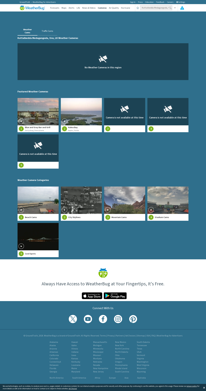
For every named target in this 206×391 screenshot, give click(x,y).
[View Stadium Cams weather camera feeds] (167, 204)
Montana (97, 358)
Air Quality (114, 7)
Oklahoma (120, 358)
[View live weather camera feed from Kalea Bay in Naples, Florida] (81, 115)
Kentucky (75, 361)
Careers (170, 2)
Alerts (71, 7)
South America (79, 377)
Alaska (53, 345)
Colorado (54, 358)
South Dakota (143, 342)
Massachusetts (100, 342)
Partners (120, 335)
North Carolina (122, 348)
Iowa (73, 355)
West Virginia (143, 365)
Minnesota (98, 348)
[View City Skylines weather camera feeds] (81, 204)
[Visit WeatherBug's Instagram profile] (118, 319)
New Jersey (98, 371)
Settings (180, 2)
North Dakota (121, 352)
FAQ (153, 335)
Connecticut (55, 361)
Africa (97, 377)
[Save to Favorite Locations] (137, 7)
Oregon (118, 361)
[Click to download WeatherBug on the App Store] (92, 295)
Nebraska (97, 361)
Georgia (53, 371)
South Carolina (122, 371)
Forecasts (54, 7)
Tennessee (142, 345)
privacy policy (192, 386)
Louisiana (75, 365)
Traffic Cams (47, 31)
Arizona (53, 348)
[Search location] (156, 7)
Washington (142, 361)
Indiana (74, 352)
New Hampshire (100, 368)
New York (119, 345)
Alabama (54, 342)
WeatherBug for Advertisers (44, 2)
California (54, 355)
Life (78, 7)
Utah (139, 352)
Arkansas (54, 352)
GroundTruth (25, 2)
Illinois (74, 348)
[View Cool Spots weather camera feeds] (38, 240)
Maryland (75, 371)
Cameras (102, 7)
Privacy (110, 335)
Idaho (74, 345)
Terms (103, 335)
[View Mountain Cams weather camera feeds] (124, 204)
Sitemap (141, 335)
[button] (204, 387)
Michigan (97, 345)
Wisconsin (141, 368)
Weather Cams (27, 31)
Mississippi (98, 352)
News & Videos (89, 7)
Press (140, 2)
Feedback (160, 2)
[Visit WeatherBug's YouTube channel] (88, 319)
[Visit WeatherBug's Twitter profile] (73, 319)
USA (148, 335)
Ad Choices (73, 388)
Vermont (141, 355)
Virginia (140, 358)
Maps (63, 7)
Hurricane (125, 7)
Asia (126, 377)
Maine (74, 368)
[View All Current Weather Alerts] (182, 7)
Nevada (96, 365)
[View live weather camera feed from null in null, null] (124, 115)
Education (149, 2)
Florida (53, 368)
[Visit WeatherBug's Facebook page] (103, 319)
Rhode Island (121, 368)
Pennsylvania (121, 365)
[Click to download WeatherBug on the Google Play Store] (115, 295)
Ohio (117, 355)
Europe (112, 377)
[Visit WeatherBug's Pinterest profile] (133, 319)
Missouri (97, 355)
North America (56, 377)
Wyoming (141, 371)
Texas (139, 348)
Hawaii (74, 342)
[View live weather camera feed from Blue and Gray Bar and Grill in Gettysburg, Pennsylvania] (38, 115)
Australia (141, 377)
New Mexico (120, 342)
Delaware (54, 365)
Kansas (74, 358)
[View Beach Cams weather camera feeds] (38, 204)
